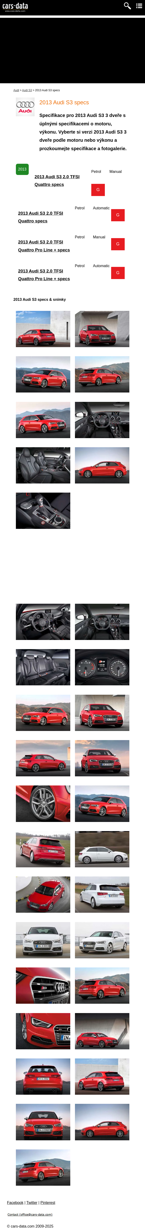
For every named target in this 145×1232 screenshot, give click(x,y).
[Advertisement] (72, 50)
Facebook (15, 1203)
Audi (16, 90)
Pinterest (47, 1203)
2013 (22, 169)
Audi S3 (27, 90)
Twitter (31, 1203)
